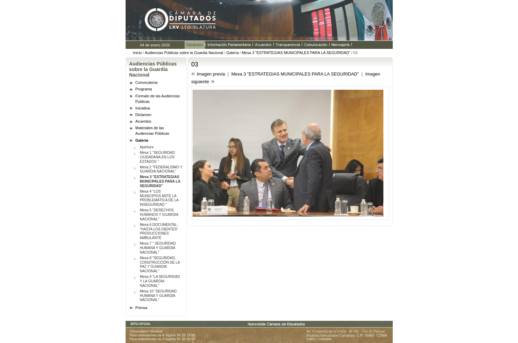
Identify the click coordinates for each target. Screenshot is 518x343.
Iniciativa (142, 108)
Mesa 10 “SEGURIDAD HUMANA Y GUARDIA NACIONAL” (158, 295)
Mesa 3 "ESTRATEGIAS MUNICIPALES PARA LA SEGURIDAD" (296, 53)
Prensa (141, 308)
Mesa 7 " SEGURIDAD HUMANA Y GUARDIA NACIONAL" (158, 247)
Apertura (146, 147)
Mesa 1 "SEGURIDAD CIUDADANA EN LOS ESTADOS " (157, 157)
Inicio (137, 53)
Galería (232, 53)
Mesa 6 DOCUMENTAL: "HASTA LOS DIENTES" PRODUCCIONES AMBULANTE (159, 231)
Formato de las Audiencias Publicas (157, 99)
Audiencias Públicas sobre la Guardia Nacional (184, 53)
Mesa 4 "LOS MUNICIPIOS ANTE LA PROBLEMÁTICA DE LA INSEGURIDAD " (159, 198)
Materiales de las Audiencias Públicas (152, 130)
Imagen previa (211, 74)
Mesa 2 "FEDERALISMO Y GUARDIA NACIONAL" (161, 169)
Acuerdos (143, 121)
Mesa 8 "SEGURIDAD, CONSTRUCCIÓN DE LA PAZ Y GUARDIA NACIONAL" (160, 264)
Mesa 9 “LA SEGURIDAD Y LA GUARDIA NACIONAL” (160, 281)
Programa (143, 89)
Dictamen (143, 115)
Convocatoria (146, 82)
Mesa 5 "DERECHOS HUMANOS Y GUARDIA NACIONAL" (159, 214)
